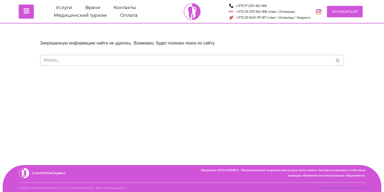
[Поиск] (186, 60)
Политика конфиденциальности (343, 188)
